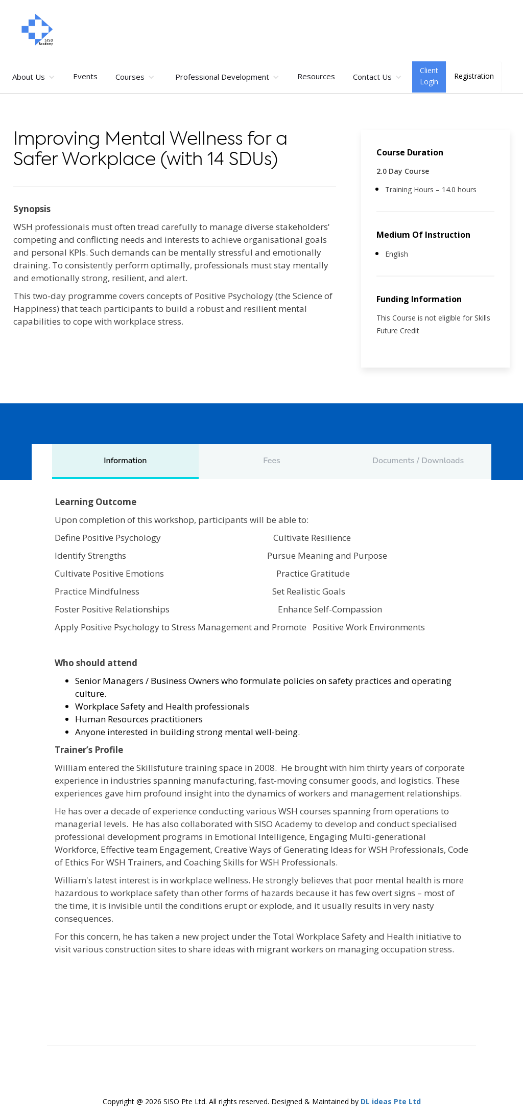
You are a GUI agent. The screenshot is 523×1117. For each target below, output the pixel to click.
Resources (316, 76)
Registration (474, 76)
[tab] (125, 461)
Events (85, 76)
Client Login (429, 75)
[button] (33, 77)
